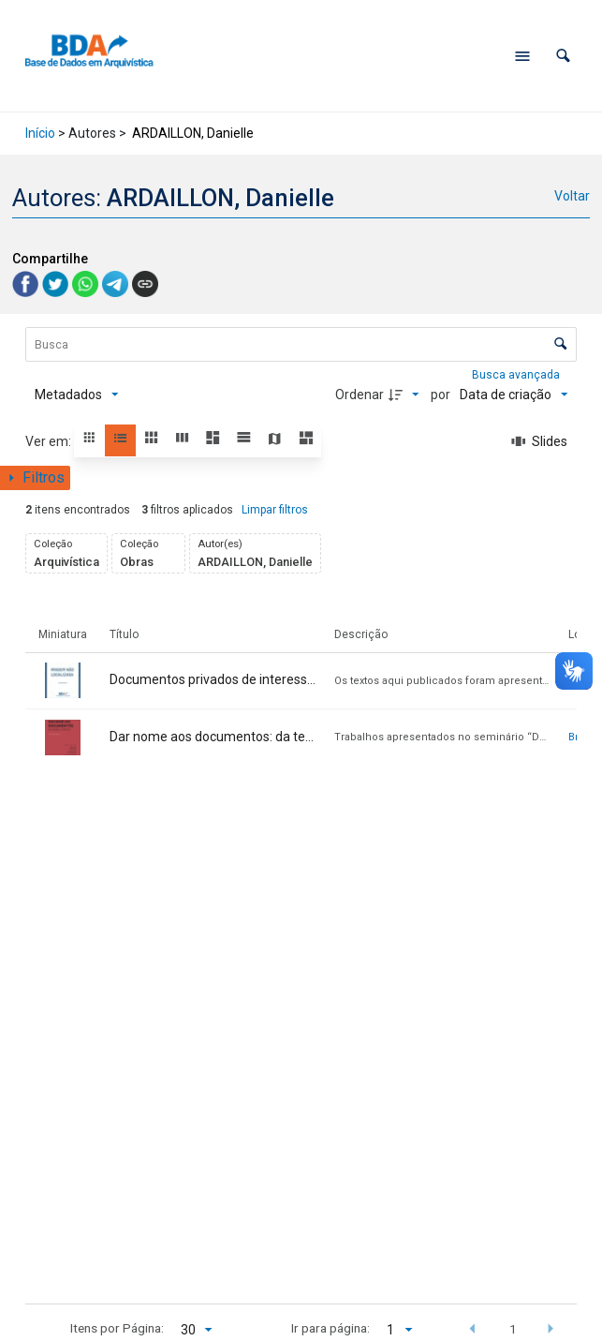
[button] (563, 55)
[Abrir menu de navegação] (522, 56)
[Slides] (540, 441)
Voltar (572, 195)
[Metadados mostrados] (76, 394)
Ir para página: (330, 1327)
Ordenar (359, 394)
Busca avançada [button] (517, 374)
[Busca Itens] (301, 344)
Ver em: (49, 441)
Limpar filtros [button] (275, 509)
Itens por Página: (117, 1327)
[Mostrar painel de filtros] (35, 478)
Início (40, 133)
